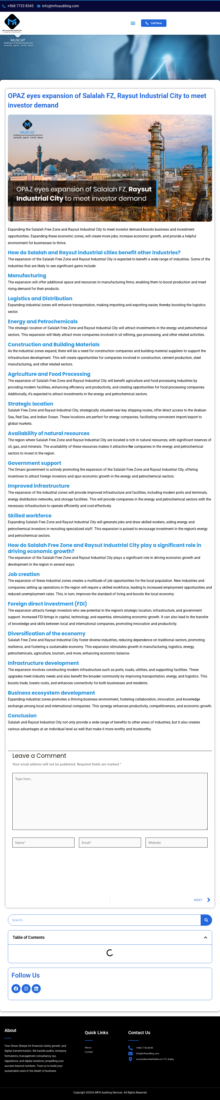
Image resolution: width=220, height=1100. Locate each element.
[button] (133, 23)
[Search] (206, 922)
